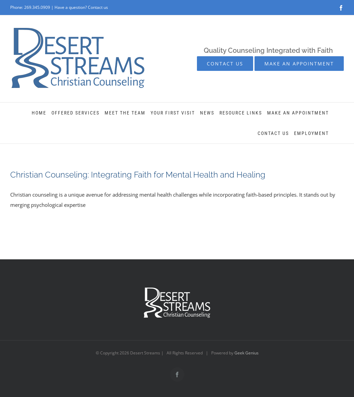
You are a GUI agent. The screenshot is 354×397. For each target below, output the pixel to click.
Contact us (98, 7)
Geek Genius (246, 353)
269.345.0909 (37, 7)
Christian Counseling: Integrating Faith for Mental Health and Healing (137, 175)
